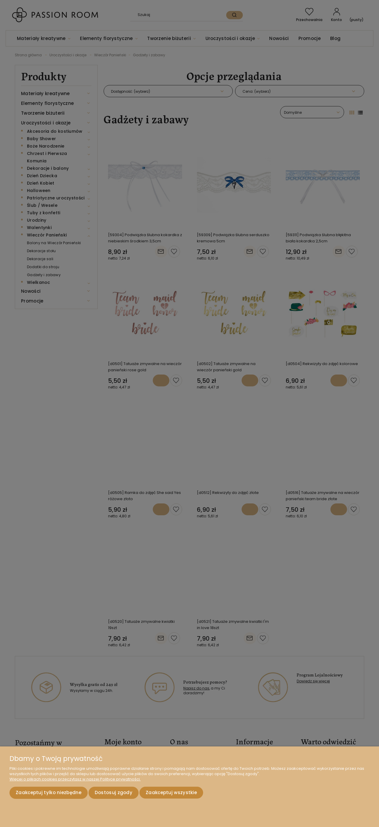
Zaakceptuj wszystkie (171, 792)
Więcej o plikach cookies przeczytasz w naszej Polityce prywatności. (75, 779)
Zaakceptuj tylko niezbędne (48, 792)
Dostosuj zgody (113, 792)
